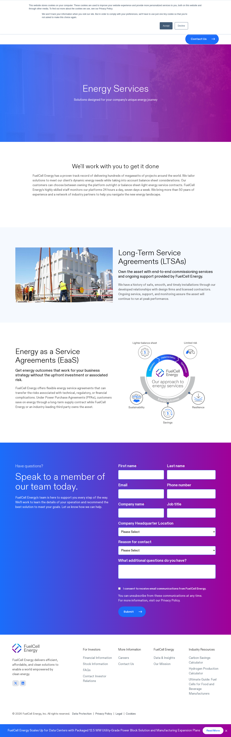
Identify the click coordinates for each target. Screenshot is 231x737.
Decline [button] (181, 26)
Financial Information (97, 658)
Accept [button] (166, 26)
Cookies (131, 714)
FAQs (87, 670)
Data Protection (82, 714)
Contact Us (199, 39)
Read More (213, 730)
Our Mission (162, 664)
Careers (123, 658)
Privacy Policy (170, 600)
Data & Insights (164, 658)
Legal (119, 714)
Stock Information (95, 664)
